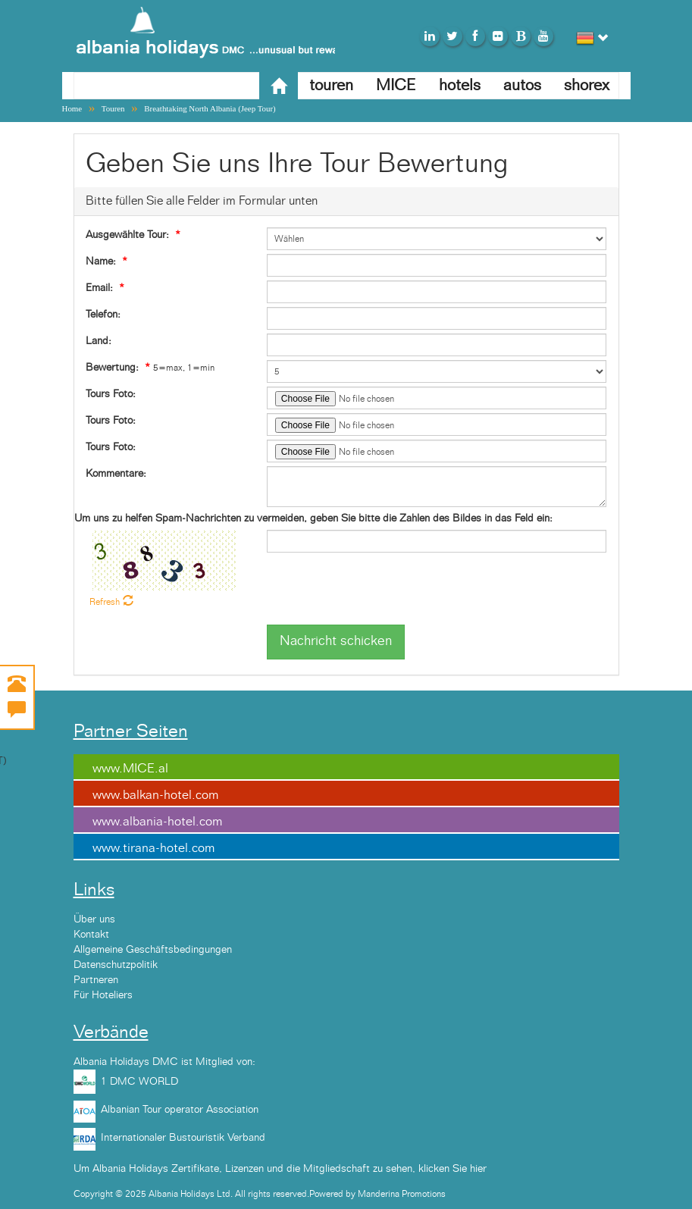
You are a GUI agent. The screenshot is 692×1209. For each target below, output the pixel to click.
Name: (101, 261)
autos (522, 85)
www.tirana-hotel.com (153, 848)
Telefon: (103, 314)
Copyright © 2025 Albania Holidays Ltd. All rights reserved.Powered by (216, 1193)
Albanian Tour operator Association (179, 1109)
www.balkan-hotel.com (155, 795)
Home (72, 108)
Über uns (94, 919)
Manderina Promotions (402, 1193)
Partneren (96, 980)
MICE (396, 85)
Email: (99, 288)
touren (331, 85)
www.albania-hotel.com (157, 822)
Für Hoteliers (103, 995)
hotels (460, 85)
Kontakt (91, 934)
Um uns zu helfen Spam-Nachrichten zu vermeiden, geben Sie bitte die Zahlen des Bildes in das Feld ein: (313, 518)
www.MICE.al (130, 769)
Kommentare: (116, 473)
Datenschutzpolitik (116, 965)
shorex (586, 85)
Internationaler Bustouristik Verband (183, 1137)
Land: (98, 341)
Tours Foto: (111, 394)
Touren (113, 108)
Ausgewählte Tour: (127, 235)
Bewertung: (112, 367)
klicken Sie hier (452, 1169)
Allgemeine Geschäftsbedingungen (153, 949)
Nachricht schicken (336, 641)
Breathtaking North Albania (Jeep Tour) (210, 108)
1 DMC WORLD (139, 1081)
